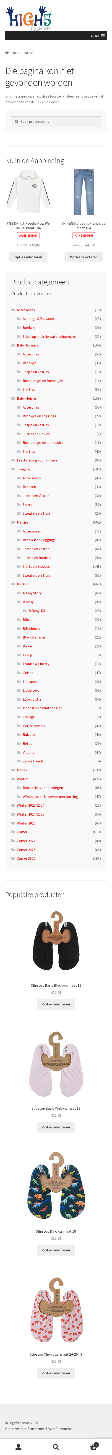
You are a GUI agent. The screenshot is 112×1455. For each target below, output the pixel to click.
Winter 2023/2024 (30, 805)
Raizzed (29, 734)
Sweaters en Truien (37, 513)
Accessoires (26, 310)
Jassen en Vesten (36, 495)
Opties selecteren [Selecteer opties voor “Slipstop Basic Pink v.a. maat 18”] (56, 1127)
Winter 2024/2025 (30, 814)
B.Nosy (28, 602)
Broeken (29, 486)
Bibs (26, 619)
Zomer (22, 832)
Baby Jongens (28, 345)
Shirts (27, 504)
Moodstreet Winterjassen (43, 708)
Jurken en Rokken (37, 557)
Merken (23, 584)
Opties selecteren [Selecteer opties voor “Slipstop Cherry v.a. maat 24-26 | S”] (56, 1373)
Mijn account (18, 1447)
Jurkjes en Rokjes (36, 433)
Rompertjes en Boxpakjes (43, 380)
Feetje (28, 655)
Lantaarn (30, 681)
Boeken (29, 327)
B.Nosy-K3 (37, 610)
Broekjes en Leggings (39, 416)
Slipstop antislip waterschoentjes (49, 336)
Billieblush (31, 628)
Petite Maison (34, 725)
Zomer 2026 (26, 858)
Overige (29, 717)
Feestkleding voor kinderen (38, 460)
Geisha (28, 672)
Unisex (22, 770)
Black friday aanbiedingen (43, 787)
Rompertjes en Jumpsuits (43, 442)
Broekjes (29, 362)
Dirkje (27, 646)
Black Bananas (34, 637)
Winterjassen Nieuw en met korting (50, 796)
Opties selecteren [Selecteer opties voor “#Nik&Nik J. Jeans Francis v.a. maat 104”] (84, 257)
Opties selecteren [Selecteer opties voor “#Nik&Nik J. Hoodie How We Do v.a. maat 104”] (28, 257)
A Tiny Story (32, 593)
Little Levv (31, 690)
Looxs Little (32, 699)
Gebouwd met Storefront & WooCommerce (39, 1428)
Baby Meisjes (27, 398)
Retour (28, 743)
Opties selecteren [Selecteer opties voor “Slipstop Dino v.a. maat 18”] (56, 1250)
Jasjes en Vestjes (36, 371)
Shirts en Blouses (36, 566)
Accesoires (31, 354)
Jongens (23, 469)
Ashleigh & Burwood (38, 318)
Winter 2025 (26, 823)
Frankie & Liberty (36, 663)
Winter (22, 779)
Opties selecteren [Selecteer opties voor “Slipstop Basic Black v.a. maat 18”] (56, 1004)
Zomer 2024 (26, 840)
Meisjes (22, 522)
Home (14, 53)
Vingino (29, 752)
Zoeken (56, 1447)
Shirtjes (29, 389)
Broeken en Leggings (39, 540)
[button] (95, 35)
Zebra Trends (33, 761)
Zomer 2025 (26, 849)
